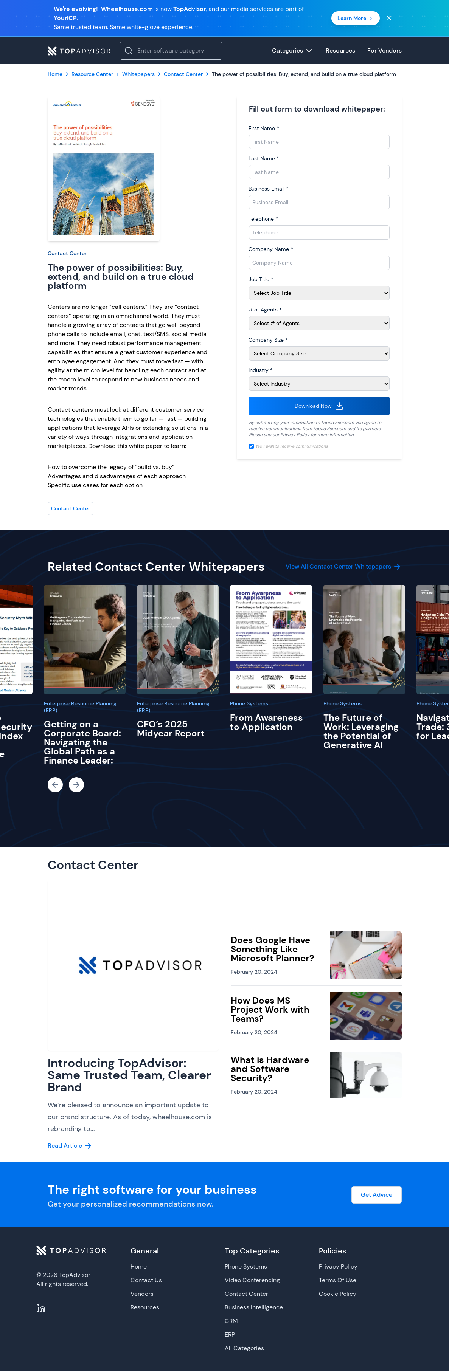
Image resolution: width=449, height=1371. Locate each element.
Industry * (261, 370)
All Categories (244, 1348)
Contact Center (67, 253)
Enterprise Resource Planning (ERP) (80, 707)
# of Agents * (265, 309)
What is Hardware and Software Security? (270, 1069)
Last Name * (264, 158)
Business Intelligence (254, 1307)
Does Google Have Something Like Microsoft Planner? (272, 949)
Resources (145, 1307)
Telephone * (263, 218)
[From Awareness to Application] (271, 639)
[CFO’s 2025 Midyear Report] (178, 639)
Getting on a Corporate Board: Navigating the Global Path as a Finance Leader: (82, 742)
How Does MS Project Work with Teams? (270, 1009)
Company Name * (271, 249)
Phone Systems (249, 703)
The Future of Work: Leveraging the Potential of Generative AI (361, 731)
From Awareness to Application (266, 722)
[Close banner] (389, 18)
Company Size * (268, 339)
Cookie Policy (337, 1294)
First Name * (264, 128)
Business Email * (269, 188)
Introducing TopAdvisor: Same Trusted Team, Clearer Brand (129, 1075)
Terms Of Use (337, 1280)
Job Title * (261, 279)
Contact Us (146, 1280)
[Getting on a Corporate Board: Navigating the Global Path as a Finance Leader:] (85, 639)
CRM (231, 1321)
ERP (230, 1334)
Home (139, 1266)
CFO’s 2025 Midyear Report (171, 728)
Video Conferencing (252, 1280)
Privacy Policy (294, 435)
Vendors (142, 1294)
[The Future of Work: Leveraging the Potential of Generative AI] (364, 639)
